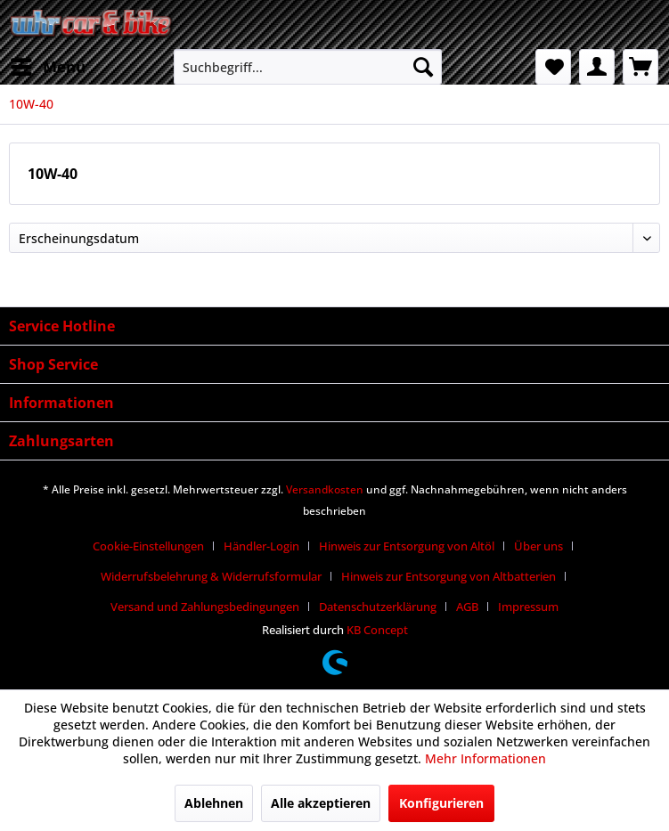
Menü (48, 65)
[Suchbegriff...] (307, 67)
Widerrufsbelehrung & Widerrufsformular (211, 576)
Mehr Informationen (485, 758)
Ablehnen (213, 802)
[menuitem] (47, 67)
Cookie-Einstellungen (148, 546)
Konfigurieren (441, 802)
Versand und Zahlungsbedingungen (204, 607)
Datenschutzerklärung (377, 607)
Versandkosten (324, 489)
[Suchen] (423, 67)
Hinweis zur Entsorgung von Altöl (406, 546)
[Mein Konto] (597, 67)
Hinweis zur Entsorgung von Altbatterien (448, 576)
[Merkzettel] (553, 67)
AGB (467, 607)
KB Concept (377, 630)
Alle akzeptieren (321, 802)
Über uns (538, 546)
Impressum (528, 607)
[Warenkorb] (640, 67)
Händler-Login (261, 546)
